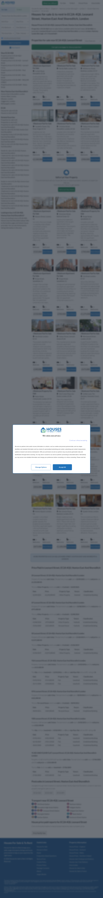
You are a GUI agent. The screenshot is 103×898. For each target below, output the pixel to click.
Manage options (41, 467)
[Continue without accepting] (78, 440)
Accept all (62, 467)
